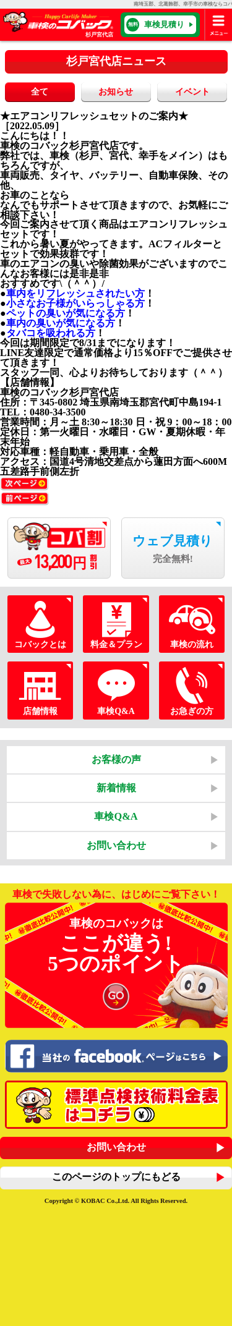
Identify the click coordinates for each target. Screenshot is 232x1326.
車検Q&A (116, 690)
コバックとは (40, 624)
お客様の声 (116, 759)
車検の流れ (191, 624)
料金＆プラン (116, 624)
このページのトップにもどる (116, 1177)
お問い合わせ (116, 845)
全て (39, 91)
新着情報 (116, 788)
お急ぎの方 (191, 690)
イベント (192, 91)
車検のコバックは (116, 966)
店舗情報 (40, 690)
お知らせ (115, 91)
